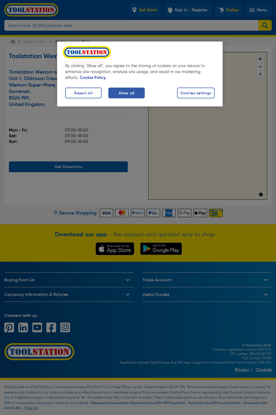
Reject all (83, 93)
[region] (140, 74)
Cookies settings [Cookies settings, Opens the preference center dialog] (196, 93)
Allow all (126, 93)
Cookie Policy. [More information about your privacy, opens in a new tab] (93, 77)
